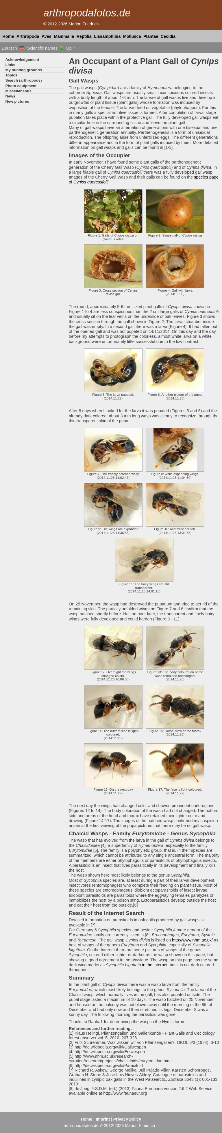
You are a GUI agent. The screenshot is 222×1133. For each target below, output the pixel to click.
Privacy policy (127, 1119)
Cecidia (168, 36)
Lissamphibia (107, 36)
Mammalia (64, 36)
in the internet (154, 965)
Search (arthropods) (23, 80)
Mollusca (132, 36)
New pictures (17, 101)
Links (10, 65)
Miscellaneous (18, 91)
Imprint (103, 1119)
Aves (46, 36)
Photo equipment (20, 86)
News (10, 96)
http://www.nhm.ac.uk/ (192, 940)
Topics (11, 75)
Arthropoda (27, 36)
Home (8, 36)
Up (71, 48)
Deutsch (13, 48)
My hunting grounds (23, 70)
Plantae (150, 36)
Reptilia (84, 36)
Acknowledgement (22, 59)
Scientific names (45, 48)
